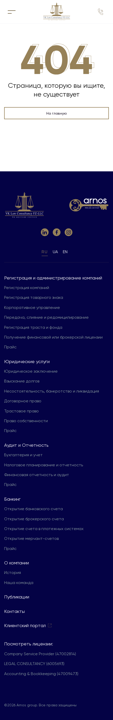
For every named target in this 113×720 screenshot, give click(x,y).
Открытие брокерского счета (34, 518)
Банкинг (12, 499)
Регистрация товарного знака (33, 297)
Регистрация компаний (26, 287)
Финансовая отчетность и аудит (36, 474)
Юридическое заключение (31, 371)
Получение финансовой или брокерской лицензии (53, 337)
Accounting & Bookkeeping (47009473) (41, 673)
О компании (16, 562)
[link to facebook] (57, 232)
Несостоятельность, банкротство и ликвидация (51, 391)
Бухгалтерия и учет (23, 454)
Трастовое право (21, 411)
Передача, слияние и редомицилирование (46, 317)
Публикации (16, 596)
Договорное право (22, 400)
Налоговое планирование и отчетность (43, 464)
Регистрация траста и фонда (33, 327)
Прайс (10, 347)
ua (55, 251)
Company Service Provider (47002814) (40, 653)
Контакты (14, 611)
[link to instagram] (68, 232)
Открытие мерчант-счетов (31, 538)
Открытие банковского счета (33, 508)
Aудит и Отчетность (26, 445)
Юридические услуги (27, 361)
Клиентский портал (28, 625)
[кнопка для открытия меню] (11, 11)
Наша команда (18, 582)
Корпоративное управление (32, 307)
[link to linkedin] (45, 232)
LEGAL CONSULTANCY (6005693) (34, 663)
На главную (56, 113)
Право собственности (26, 420)
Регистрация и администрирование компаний (53, 278)
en (65, 251)
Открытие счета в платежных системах (44, 528)
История (12, 572)
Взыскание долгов (21, 381)
